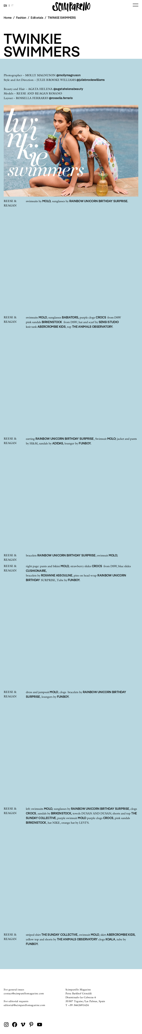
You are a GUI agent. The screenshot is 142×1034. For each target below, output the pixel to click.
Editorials (37, 17)
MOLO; (111, 438)
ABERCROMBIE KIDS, (121, 934)
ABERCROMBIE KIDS (52, 326)
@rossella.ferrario (61, 98)
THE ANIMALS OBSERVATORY (77, 939)
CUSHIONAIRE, (36, 571)
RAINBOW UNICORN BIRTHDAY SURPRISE (65, 438)
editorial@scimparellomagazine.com (24, 1005)
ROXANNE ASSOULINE (56, 575)
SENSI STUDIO (109, 322)
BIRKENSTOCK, (61, 813)
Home (8, 17)
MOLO (43, 317)
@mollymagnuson (68, 75)
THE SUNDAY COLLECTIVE (59, 934)
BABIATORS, (70, 317)
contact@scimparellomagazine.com (24, 993)
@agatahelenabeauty (68, 89)
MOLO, (46, 201)
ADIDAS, (58, 443)
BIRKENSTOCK (52, 322)
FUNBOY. (85, 443)
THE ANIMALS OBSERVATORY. (93, 326)
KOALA (110, 939)
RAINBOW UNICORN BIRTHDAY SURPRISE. (98, 201)
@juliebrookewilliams (91, 80)
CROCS (101, 317)
